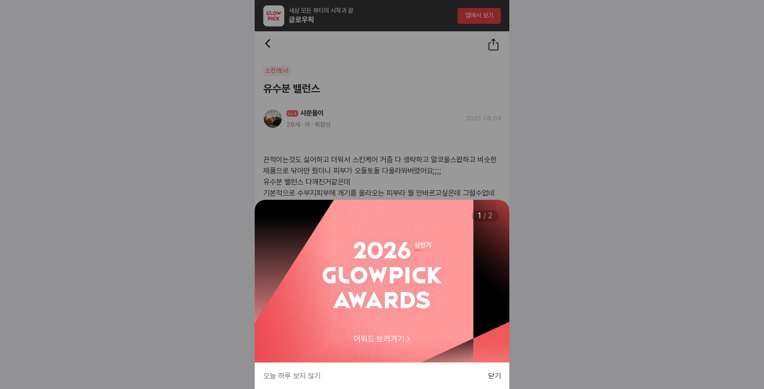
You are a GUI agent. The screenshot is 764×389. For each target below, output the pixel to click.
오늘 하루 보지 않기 (291, 376)
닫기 (494, 376)
